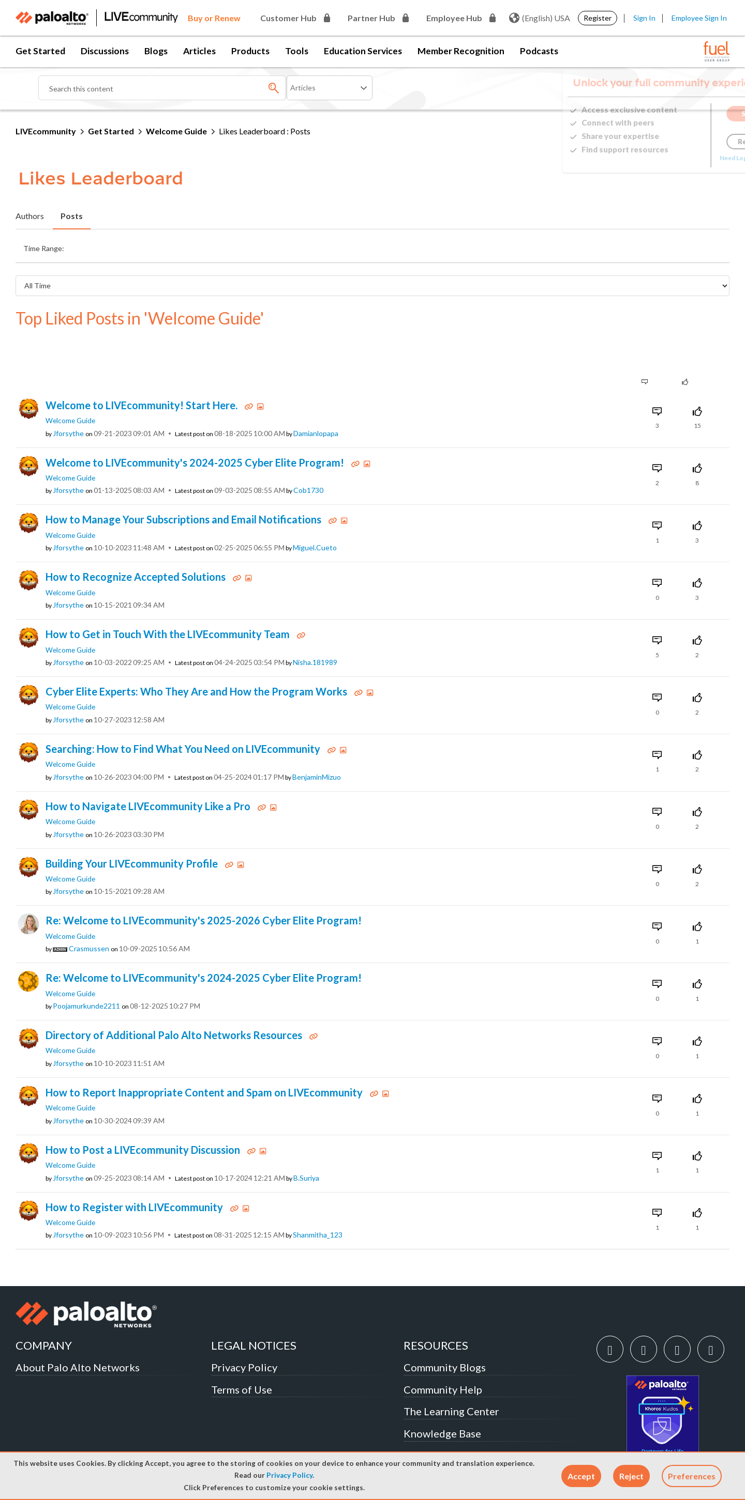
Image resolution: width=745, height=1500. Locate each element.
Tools (296, 50)
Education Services (363, 50)
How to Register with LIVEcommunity (135, 1174)
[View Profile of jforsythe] (68, 400)
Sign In (644, 17)
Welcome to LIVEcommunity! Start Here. (143, 372)
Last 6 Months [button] (436, 245)
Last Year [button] (493, 245)
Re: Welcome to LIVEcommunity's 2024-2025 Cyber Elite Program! (204, 944)
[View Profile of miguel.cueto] (315, 514)
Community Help (443, 1356)
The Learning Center (451, 1378)
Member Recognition (461, 50)
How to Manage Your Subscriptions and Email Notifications (184, 486)
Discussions (105, 50)
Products (250, 50)
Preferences (692, 1476)
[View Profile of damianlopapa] (315, 400)
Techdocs (426, 1422)
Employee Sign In (699, 17)
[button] (581, 1476)
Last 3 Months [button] (371, 245)
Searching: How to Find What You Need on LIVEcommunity (184, 715)
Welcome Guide (176, 131)
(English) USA (539, 18)
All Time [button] (539, 245)
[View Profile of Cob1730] (308, 457)
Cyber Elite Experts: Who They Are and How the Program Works (197, 658)
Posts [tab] (72, 216)
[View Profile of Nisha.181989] (315, 629)
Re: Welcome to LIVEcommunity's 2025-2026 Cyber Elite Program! (204, 887)
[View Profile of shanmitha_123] (317, 1202)
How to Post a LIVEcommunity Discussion (144, 1116)
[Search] (162, 87)
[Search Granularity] (329, 88)
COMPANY (44, 1312)
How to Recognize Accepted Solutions (137, 543)
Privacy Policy (289, 1475)
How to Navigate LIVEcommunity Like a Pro (149, 773)
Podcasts (539, 50)
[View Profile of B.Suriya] (306, 1145)
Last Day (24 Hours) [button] (131, 245)
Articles (199, 50)
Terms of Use (241, 1356)
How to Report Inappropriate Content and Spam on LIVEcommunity (205, 1059)
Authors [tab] (30, 216)
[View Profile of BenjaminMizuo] (316, 744)
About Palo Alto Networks (78, 1334)
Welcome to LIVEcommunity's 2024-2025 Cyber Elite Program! (196, 429)
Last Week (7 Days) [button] (212, 245)
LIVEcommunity (46, 131)
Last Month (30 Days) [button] (295, 245)
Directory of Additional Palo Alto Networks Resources (175, 1002)
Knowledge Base (442, 1400)
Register (598, 17)
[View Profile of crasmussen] (89, 915)
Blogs (156, 50)
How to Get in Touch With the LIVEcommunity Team (169, 601)
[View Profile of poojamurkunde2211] (86, 973)
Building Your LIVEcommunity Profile (133, 830)
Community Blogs (445, 1334)
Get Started (40, 50)
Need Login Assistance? (683, 158)
